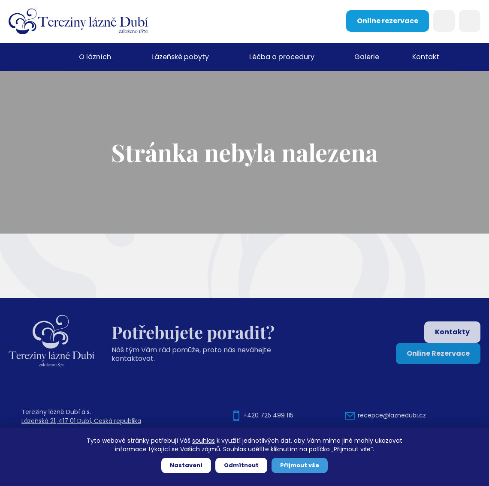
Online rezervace (387, 21)
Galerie (366, 57)
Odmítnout (241, 465)
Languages (469, 21)
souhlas (203, 440)
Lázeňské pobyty (179, 57)
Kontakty (452, 332)
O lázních (95, 57)
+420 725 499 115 (268, 415)
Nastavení (186, 465)
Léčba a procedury (281, 57)
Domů (35, 57)
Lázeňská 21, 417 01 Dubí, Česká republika (81, 421)
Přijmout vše (299, 465)
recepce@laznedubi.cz (392, 415)
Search (444, 21)
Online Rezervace (438, 353)
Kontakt (425, 57)
